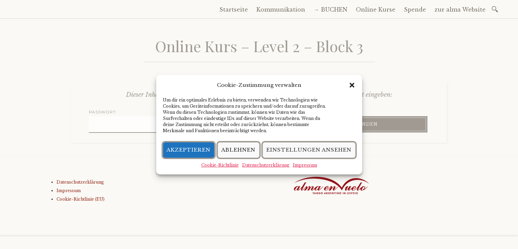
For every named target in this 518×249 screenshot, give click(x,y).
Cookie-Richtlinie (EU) (81, 199)
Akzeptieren (188, 149)
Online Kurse (375, 9)
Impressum (305, 165)
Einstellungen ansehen (308, 149)
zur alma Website (460, 9)
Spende (415, 9)
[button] (351, 85)
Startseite (233, 9)
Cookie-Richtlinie (220, 165)
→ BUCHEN (330, 9)
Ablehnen (238, 149)
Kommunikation (280, 9)
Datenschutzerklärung (265, 165)
